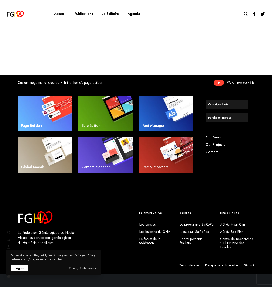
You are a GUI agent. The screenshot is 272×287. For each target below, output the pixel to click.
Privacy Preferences (82, 268)
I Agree (19, 268)
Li (9, 240)
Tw (9, 247)
